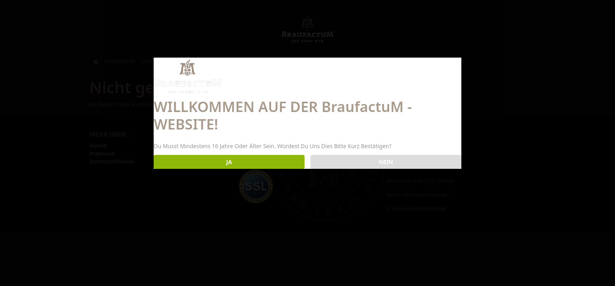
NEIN (386, 162)
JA (229, 162)
